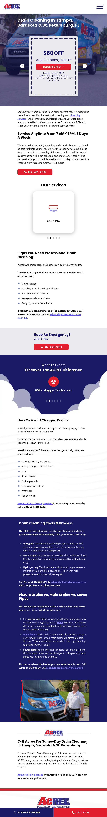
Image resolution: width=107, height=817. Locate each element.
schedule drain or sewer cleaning (64, 668)
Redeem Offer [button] (53, 67)
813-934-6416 (37, 172)
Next (85, 66)
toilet (60, 622)
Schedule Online (28, 812)
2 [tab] (50, 238)
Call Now (80, 812)
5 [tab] (59, 238)
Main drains (30, 634)
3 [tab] (53, 238)
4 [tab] (56, 238)
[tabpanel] (53, 213)
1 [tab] (48, 238)
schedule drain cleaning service (68, 582)
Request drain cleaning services (35, 503)
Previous (22, 66)
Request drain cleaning (30, 775)
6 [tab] (60, 401)
